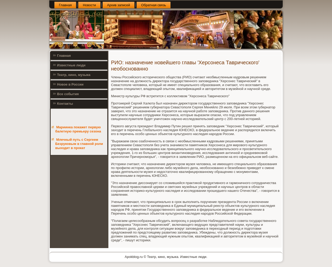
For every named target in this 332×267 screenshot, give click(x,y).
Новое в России (70, 84)
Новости (89, 5)
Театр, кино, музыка (74, 75)
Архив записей (118, 5)
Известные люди (71, 65)
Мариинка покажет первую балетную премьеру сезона (78, 129)
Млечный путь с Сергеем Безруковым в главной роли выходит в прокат (79, 144)
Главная (65, 5)
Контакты (65, 104)
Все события (68, 94)
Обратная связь (153, 5)
